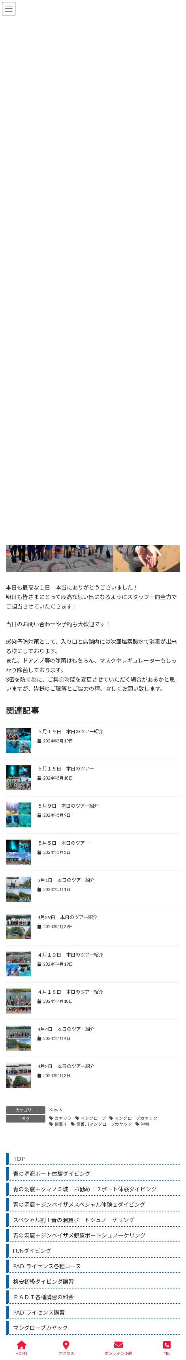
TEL (167, 1348)
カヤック (63, 1118)
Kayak (55, 1109)
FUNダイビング (32, 1250)
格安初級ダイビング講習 (43, 1281)
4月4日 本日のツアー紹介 (66, 1029)
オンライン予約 (118, 1348)
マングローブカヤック (136, 1118)
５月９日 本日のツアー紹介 (68, 806)
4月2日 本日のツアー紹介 (66, 1066)
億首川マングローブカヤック (104, 1124)
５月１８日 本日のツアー (66, 769)
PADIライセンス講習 (39, 1312)
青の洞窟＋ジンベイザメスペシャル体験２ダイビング (79, 1204)
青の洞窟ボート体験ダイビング (51, 1173)
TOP (19, 1158)
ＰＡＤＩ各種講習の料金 (43, 1297)
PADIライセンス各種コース (47, 1266)
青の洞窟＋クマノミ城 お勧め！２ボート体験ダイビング (85, 1189)
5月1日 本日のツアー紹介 (66, 880)
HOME (21, 1348)
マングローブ (93, 1118)
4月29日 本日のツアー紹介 (68, 917)
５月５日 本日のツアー (63, 843)
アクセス (66, 1348)
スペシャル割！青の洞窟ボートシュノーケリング (73, 1220)
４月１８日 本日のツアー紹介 (70, 992)
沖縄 (145, 1124)
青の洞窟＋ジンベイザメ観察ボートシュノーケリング (79, 1235)
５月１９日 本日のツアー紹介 (70, 732)
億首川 (61, 1124)
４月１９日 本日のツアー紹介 (70, 955)
